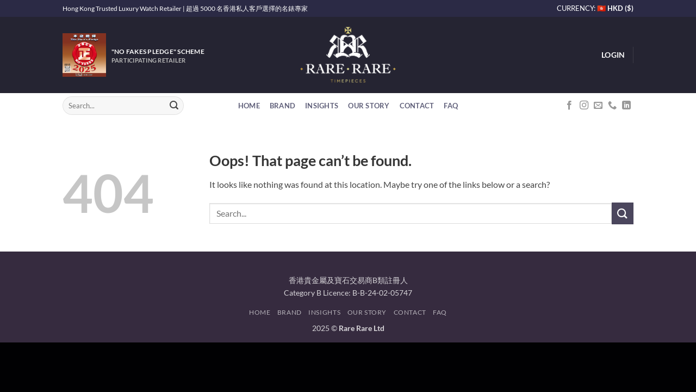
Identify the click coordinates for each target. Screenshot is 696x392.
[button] (613, 55)
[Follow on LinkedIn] (626, 106)
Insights (321, 105)
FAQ (451, 105)
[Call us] (612, 106)
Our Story (368, 105)
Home (249, 105)
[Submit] (174, 105)
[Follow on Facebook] (569, 106)
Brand (282, 105)
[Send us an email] (598, 106)
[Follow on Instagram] (584, 106)
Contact (417, 105)
